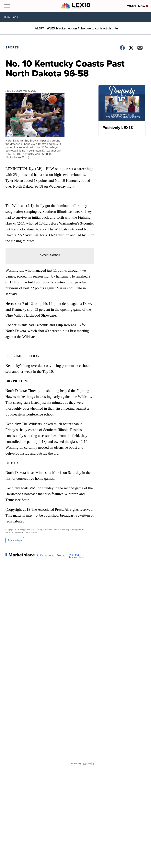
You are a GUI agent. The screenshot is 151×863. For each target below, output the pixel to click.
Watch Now (137, 6)
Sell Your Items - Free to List (50, 557)
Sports (12, 47)
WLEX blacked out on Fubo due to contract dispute (82, 28)
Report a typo (15, 540)
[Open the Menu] (6, 6)
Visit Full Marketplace (76, 556)
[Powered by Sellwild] (88, 763)
